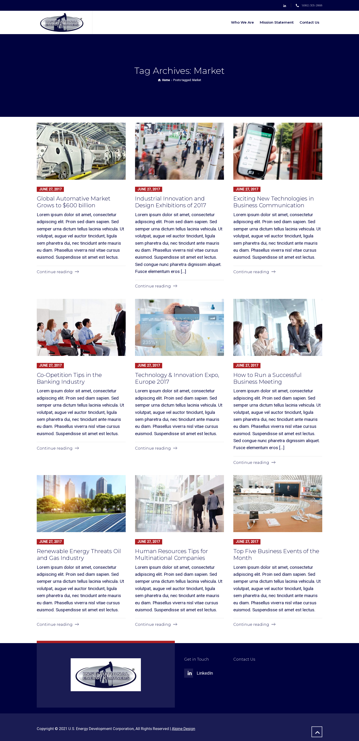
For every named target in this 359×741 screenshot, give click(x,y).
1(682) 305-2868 (312, 5)
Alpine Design (183, 728)
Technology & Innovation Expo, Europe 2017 (177, 378)
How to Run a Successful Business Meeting (267, 378)
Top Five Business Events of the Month (276, 554)
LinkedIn (205, 672)
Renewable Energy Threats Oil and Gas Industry (79, 554)
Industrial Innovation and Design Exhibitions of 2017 (170, 202)
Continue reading (55, 271)
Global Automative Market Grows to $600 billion (73, 202)
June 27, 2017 (50, 189)
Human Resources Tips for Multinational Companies (171, 554)
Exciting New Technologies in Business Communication (273, 202)
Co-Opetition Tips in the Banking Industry (69, 378)
